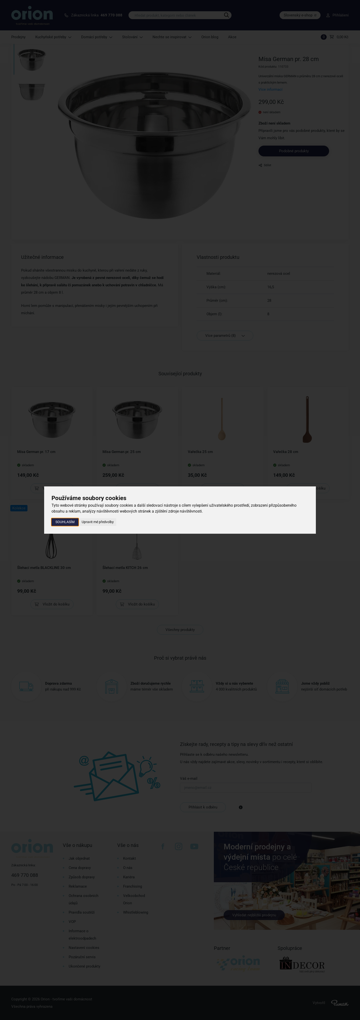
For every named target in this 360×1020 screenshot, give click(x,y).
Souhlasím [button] (65, 522)
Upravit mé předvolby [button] (98, 522)
